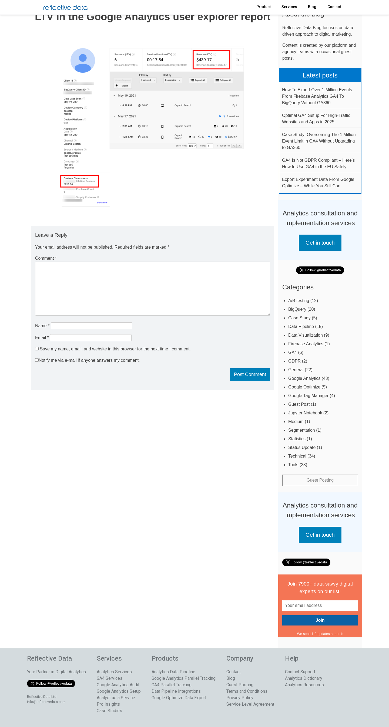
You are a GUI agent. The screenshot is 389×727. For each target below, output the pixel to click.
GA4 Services (109, 678)
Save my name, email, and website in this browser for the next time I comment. (115, 349)
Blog (312, 7)
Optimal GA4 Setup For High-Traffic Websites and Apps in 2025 (316, 118)
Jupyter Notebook (305, 413)
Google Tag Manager (308, 395)
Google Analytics (304, 378)
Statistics (297, 439)
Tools (293, 464)
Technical (297, 456)
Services (289, 7)
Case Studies (109, 710)
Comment (46, 258)
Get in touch (320, 243)
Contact (334, 7)
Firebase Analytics (305, 343)
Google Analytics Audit (118, 684)
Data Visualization (305, 335)
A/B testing (298, 300)
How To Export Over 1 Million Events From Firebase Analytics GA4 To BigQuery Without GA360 (317, 96)
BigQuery (297, 309)
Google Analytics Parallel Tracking (184, 678)
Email (42, 337)
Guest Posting (320, 480)
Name (42, 325)
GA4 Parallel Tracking (172, 684)
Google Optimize (304, 387)
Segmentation (301, 430)
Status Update (302, 447)
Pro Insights (108, 704)
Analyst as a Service (116, 697)
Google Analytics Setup (119, 691)
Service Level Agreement (250, 704)
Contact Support (300, 671)
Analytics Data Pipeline (173, 671)
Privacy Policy (239, 697)
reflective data (65, 8)
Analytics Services (114, 671)
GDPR (294, 361)
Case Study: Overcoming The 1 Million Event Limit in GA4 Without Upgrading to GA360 (319, 141)
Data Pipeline (301, 326)
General (296, 369)
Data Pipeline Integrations (176, 691)
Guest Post (299, 404)
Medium (296, 421)
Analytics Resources (304, 684)
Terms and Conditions (246, 691)
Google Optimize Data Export (179, 697)
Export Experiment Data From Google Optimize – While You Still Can (318, 182)
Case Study (299, 318)
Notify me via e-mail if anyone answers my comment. (87, 360)
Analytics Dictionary (303, 678)
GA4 (292, 352)
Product (263, 7)
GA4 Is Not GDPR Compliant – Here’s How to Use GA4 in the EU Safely (318, 163)
